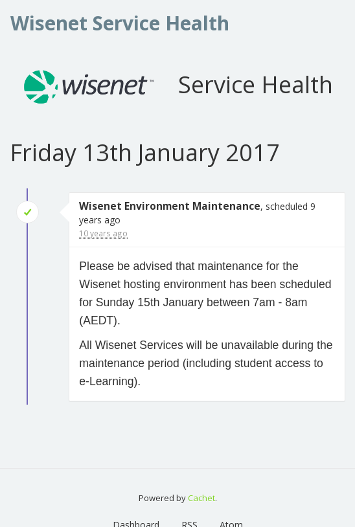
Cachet (201, 498)
